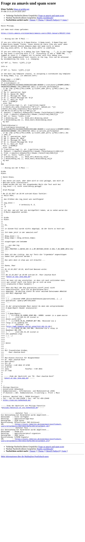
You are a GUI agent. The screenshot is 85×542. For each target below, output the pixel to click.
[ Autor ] (64, 20)
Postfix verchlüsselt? (45, 18)
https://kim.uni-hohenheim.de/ (17, 475)
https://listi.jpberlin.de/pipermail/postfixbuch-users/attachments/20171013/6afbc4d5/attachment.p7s (31, 523)
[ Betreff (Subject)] (52, 534)
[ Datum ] (32, 20)
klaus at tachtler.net (21, 9)
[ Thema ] (41, 20)
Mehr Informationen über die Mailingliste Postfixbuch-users (25, 540)
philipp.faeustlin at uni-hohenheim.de (20, 484)
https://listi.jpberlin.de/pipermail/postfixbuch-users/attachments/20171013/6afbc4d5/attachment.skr (31, 505)
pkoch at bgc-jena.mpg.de (18, 327)
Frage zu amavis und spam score (51, 16)
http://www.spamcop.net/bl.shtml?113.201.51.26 (28, 387)
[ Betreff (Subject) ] (53, 20)
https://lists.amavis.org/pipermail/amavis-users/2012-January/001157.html (35, 35)
